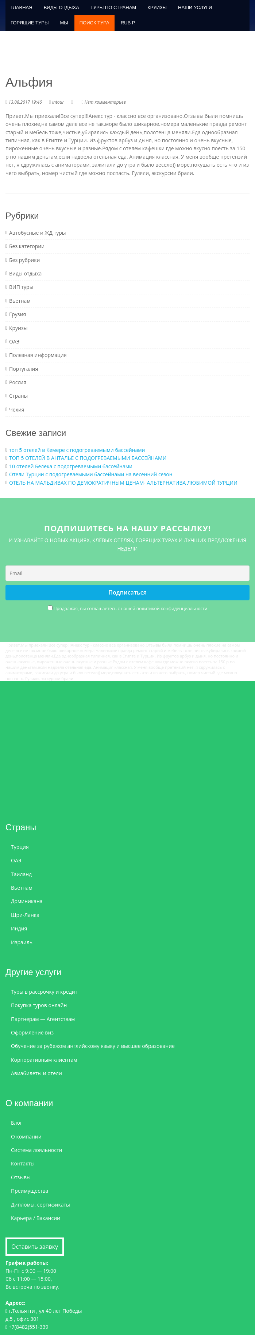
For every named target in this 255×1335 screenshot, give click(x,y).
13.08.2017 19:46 (25, 102)
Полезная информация (38, 354)
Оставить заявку (34, 1247)
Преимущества (29, 1190)
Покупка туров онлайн (39, 1005)
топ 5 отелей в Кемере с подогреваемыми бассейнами (77, 449)
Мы (64, 22)
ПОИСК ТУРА (94, 22)
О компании (26, 1136)
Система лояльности (36, 1150)
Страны (18, 395)
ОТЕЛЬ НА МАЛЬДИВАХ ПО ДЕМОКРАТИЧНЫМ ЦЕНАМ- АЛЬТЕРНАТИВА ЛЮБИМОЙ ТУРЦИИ (123, 482)
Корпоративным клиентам (44, 1059)
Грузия (17, 314)
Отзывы (21, 1177)
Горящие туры (30, 22)
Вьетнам (20, 300)
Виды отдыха (61, 7)
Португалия (23, 368)
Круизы (157, 7)
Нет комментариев (105, 102)
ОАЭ (14, 341)
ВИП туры (21, 286)
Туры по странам (113, 7)
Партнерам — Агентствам (43, 1019)
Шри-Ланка (25, 914)
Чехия (16, 409)
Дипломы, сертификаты (40, 1204)
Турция (20, 846)
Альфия (29, 82)
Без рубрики (24, 260)
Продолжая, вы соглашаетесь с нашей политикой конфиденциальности (131, 608)
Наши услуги (195, 7)
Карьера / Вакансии (35, 1218)
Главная (21, 7)
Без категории (27, 246)
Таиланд (21, 874)
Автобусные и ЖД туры (37, 232)
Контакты (23, 1163)
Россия (17, 382)
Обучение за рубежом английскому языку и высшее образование (93, 1045)
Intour (58, 102)
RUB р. (128, 22)
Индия (19, 928)
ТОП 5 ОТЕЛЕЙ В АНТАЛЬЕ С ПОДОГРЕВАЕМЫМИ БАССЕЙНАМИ (87, 457)
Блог (16, 1122)
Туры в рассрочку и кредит (44, 991)
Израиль (21, 942)
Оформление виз (32, 1032)
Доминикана (27, 901)
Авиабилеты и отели (36, 1073)
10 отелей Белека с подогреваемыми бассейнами (70, 466)
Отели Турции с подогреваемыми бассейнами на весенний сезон (91, 474)
